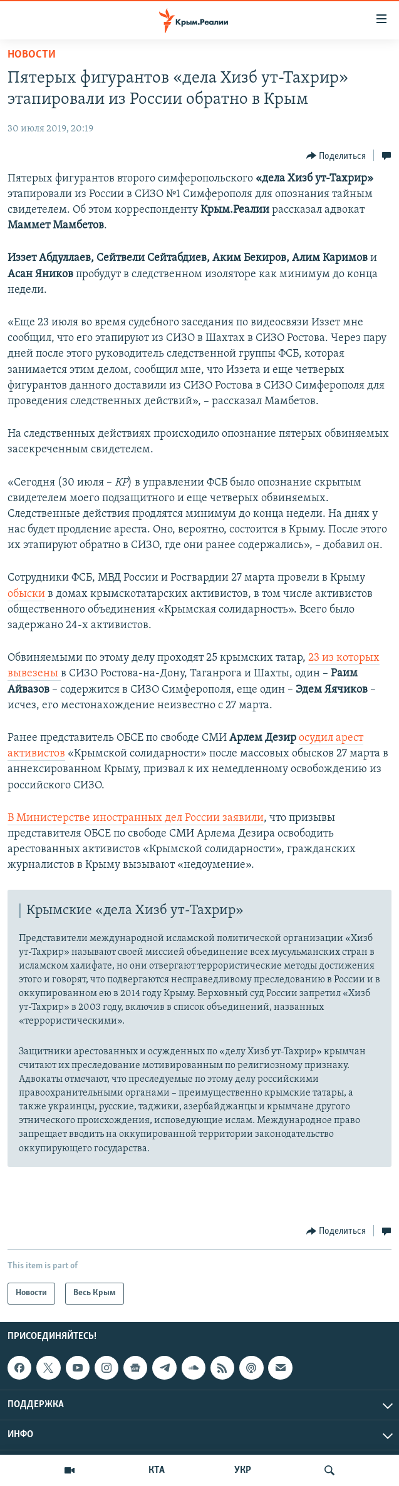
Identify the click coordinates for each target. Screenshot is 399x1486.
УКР (242, 1470)
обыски (26, 594)
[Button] (336, 156)
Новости (32, 55)
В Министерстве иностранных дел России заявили (136, 818)
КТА (156, 1470)
